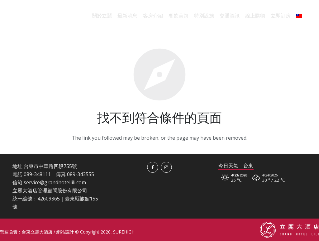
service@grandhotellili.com (55, 182)
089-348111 (37, 174)
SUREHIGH (124, 232)
